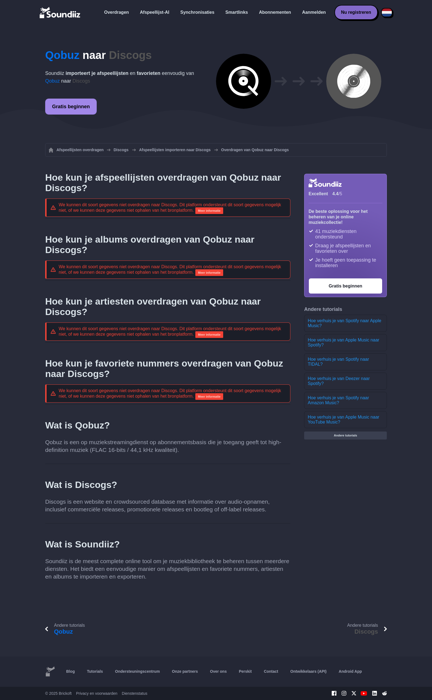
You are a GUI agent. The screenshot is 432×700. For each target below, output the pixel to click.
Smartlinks (236, 12)
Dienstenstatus (134, 693)
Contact (271, 671)
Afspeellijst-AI (154, 12)
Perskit (245, 671)
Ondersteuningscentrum (137, 671)
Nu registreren (356, 12)
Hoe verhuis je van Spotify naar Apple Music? (344, 323)
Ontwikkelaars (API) (308, 671)
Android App (350, 671)
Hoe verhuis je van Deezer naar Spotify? (339, 381)
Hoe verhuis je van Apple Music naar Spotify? (343, 342)
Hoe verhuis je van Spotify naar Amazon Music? (338, 400)
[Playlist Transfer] (60, 12)
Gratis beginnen (71, 106)
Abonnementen (275, 12)
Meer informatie (209, 210)
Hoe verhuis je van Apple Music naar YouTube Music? (343, 419)
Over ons (218, 671)
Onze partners (185, 671)
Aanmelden (314, 12)
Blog (70, 671)
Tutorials (95, 671)
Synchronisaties (197, 12)
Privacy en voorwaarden (96, 693)
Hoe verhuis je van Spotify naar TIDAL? (338, 362)
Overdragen (116, 12)
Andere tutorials (345, 435)
